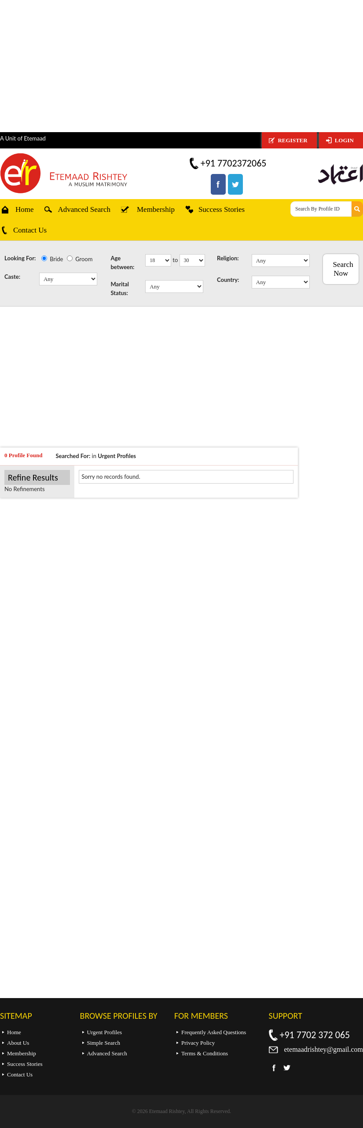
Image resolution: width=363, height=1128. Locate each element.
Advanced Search (84, 209)
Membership (156, 209)
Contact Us (30, 230)
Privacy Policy (198, 1042)
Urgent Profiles (104, 1032)
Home (24, 209)
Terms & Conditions (204, 1053)
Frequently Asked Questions (213, 1032)
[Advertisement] (181, 66)
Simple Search (103, 1042)
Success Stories (221, 209)
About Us (18, 1042)
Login (344, 140)
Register (292, 140)
